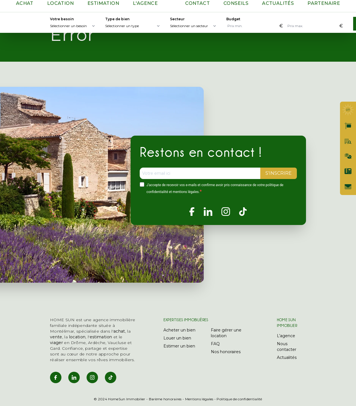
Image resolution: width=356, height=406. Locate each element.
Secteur (177, 19)
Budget (233, 19)
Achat (24, 3)
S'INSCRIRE (278, 173)
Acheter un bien (179, 330)
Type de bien (117, 19)
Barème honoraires (165, 399)
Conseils (235, 3)
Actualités (278, 3)
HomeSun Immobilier (126, 399)
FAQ (215, 343)
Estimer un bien (179, 346)
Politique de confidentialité (239, 399)
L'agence (145, 3)
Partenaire (323, 3)
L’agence (286, 335)
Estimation (103, 3)
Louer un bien (177, 338)
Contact (197, 3)
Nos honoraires (226, 351)
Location (60, 3)
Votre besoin (62, 19)
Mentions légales (199, 399)
